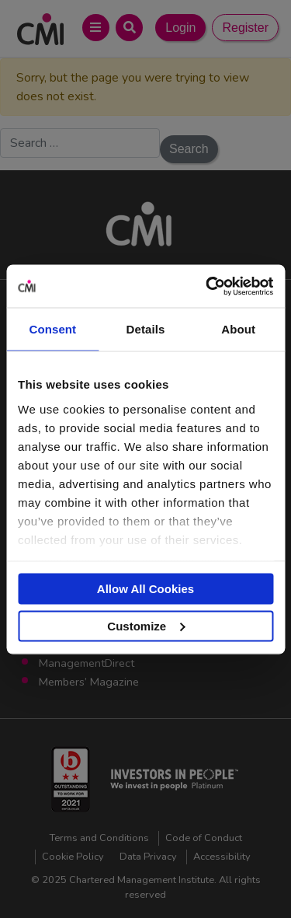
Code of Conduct (203, 838)
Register (245, 27)
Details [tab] (145, 329)
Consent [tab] (52, 329)
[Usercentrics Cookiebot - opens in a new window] (207, 286)
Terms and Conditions (99, 838)
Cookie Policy (73, 857)
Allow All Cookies (145, 588)
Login (180, 27)
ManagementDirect (86, 663)
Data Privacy (148, 857)
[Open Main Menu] (95, 27)
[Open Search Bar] (129, 27)
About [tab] (238, 329)
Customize (146, 625)
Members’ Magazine (89, 681)
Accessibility (222, 857)
